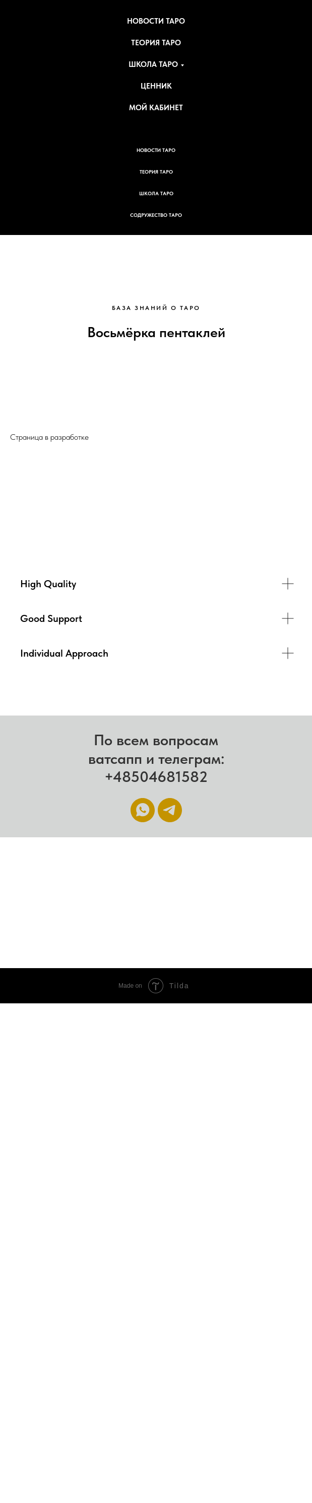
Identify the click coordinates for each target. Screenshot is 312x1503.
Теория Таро (156, 42)
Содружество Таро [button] (156, 215)
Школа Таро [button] (153, 64)
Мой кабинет (156, 107)
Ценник (156, 86)
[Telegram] (170, 810)
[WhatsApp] (143, 810)
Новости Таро (156, 21)
